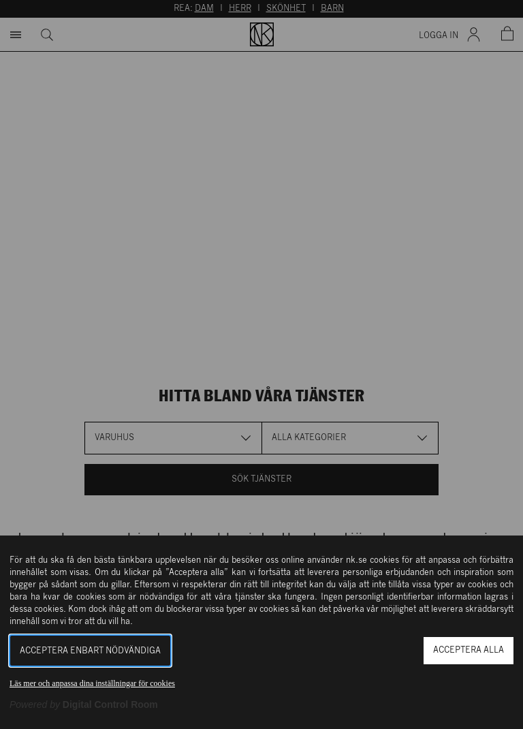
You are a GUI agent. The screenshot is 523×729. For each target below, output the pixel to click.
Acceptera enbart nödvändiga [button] (90, 651)
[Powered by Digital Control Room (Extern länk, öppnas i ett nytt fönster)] (84, 704)
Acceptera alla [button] (468, 650)
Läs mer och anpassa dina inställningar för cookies (92, 683)
